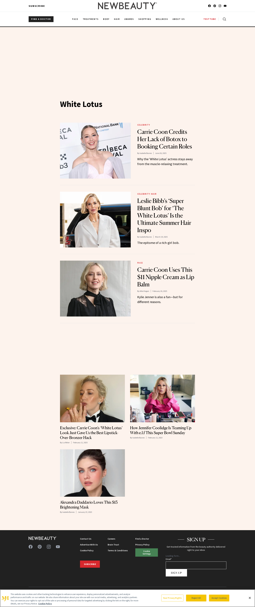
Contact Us (85, 538)
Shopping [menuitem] (144, 19)
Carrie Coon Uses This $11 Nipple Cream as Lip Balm (165, 277)
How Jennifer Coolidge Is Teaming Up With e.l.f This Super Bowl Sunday (160, 430)
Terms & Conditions (118, 550)
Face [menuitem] (75, 19)
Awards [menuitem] (129, 19)
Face (140, 262)
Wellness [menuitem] (162, 19)
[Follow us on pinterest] (214, 6)
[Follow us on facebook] (209, 6)
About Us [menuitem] (179, 19)
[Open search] (223, 19)
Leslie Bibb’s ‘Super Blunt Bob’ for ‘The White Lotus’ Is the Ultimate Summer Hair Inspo (164, 215)
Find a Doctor (142, 538)
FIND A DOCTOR (41, 19)
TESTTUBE (209, 19)
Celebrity (143, 124)
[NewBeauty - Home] (127, 5)
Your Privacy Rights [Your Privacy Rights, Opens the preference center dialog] (172, 598)
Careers (111, 538)
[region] (127, 598)
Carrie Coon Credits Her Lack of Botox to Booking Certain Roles (164, 139)
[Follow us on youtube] (225, 6)
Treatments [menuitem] (91, 19)
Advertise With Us (89, 544)
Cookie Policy (87, 550)
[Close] (249, 597)
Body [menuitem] (106, 19)
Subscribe (37, 5)
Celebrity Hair (147, 193)
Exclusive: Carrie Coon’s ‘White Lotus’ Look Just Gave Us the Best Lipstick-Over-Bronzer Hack (91, 433)
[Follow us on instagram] (220, 6)
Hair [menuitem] (117, 19)
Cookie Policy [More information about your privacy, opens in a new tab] (45, 603)
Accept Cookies (219, 598)
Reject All (196, 598)
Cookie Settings (147, 552)
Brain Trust (113, 544)
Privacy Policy (142, 544)
